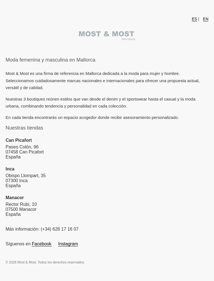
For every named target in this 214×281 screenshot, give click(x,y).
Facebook (41, 243)
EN (205, 19)
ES (194, 19)
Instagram (68, 243)
